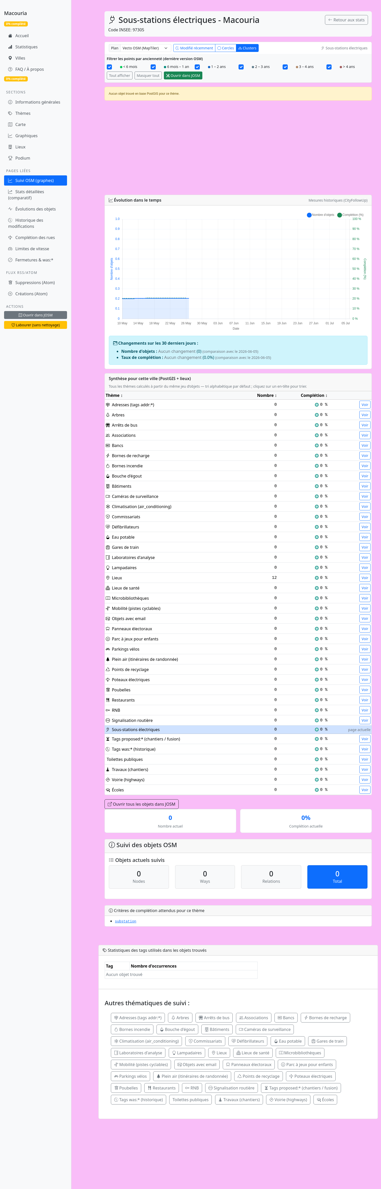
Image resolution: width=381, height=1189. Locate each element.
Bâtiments (217, 1029)
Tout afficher (119, 75)
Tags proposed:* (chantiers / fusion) (301, 1088)
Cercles (225, 48)
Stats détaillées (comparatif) (26, 195)
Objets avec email (197, 1064)
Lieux (16, 147)
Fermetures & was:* (30, 260)
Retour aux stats (346, 20)
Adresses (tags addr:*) (138, 1017)
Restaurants (162, 1088)
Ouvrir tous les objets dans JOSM (141, 804)
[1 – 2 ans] (197, 66)
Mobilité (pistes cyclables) (141, 1064)
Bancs (286, 1017)
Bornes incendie (132, 1029)
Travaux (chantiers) (239, 1099)
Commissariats (205, 1041)
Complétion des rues (31, 237)
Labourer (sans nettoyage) (35, 325)
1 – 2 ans (217, 66)
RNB (192, 1088)
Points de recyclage (259, 1076)
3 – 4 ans (305, 66)
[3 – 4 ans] (285, 66)
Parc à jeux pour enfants (307, 1064)
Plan (115, 48)
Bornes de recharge (325, 1017)
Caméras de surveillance (265, 1029)
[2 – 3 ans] (241, 66)
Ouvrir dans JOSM (36, 315)
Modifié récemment (194, 48)
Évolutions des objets (32, 209)
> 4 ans (347, 66)
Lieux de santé (253, 1053)
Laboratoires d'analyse (138, 1053)
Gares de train (327, 1041)
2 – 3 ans (261, 66)
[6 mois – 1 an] (153, 66)
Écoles (325, 1099)
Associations (253, 1017)
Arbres (180, 1017)
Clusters (247, 48)
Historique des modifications (25, 223)
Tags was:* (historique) (138, 1099)
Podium (19, 158)
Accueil (18, 35)
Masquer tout (148, 75)
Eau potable (288, 1041)
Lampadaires (187, 1053)
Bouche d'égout (177, 1029)
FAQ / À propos (26, 69)
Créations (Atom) (27, 294)
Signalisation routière (231, 1088)
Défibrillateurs (248, 1041)
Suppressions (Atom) (31, 282)
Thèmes (19, 113)
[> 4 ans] (329, 66)
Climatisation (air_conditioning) (146, 1041)
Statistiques (23, 47)
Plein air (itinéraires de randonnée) (192, 1076)
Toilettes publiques (190, 1099)
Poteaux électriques (310, 1076)
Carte (17, 124)
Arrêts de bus (214, 1017)
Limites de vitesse (28, 248)
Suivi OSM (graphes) (31, 180)
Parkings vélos (130, 1076)
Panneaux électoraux (248, 1064)
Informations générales (34, 102)
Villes (16, 58)
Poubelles (126, 1088)
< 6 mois (128, 66)
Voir (365, 404)
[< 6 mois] (109, 66)
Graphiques (22, 135)
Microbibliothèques (300, 1053)
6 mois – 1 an (176, 66)
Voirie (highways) (288, 1099)
